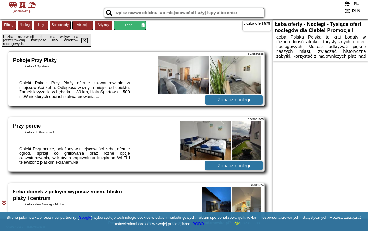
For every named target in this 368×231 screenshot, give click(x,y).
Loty (41, 25)
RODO (198, 224)
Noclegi (25, 25)
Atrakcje (82, 25)
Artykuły (103, 25)
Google (85, 217)
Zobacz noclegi (234, 99)
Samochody (60, 25)
